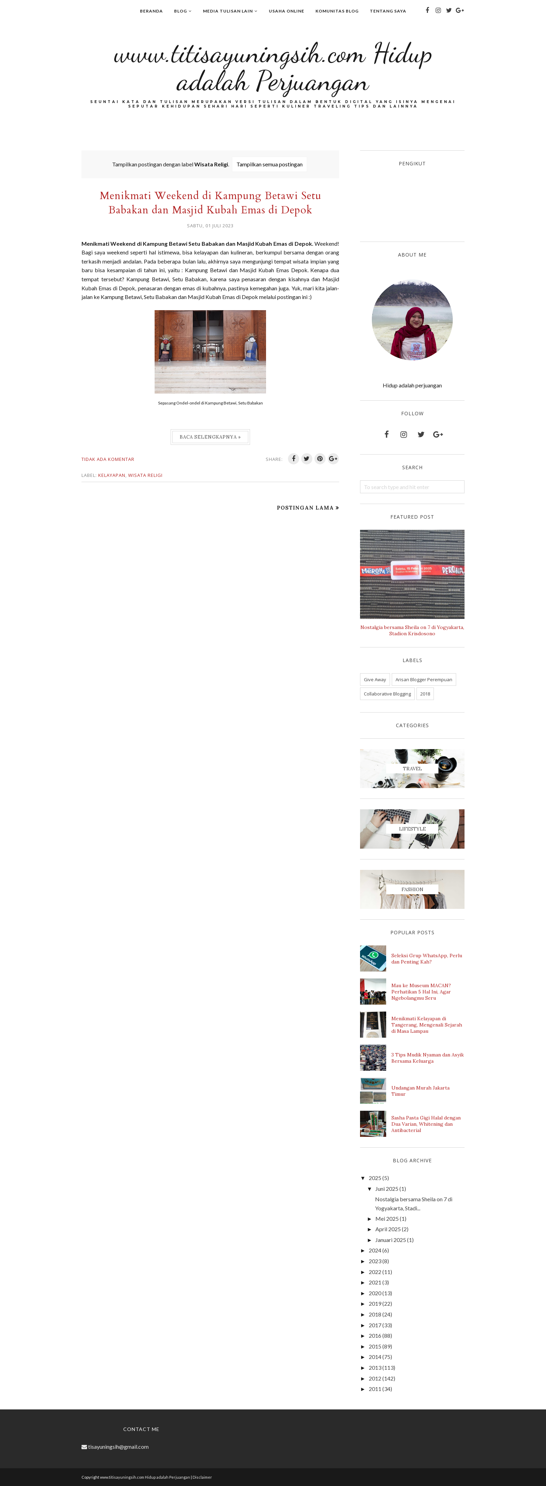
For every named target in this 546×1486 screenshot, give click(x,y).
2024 (375, 1250)
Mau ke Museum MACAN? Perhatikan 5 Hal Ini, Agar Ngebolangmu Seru (421, 991)
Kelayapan (111, 475)
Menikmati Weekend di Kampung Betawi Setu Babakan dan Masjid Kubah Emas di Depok (210, 203)
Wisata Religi (145, 475)
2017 (375, 1325)
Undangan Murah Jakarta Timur (420, 1091)
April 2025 (388, 1229)
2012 (375, 1378)
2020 (375, 1293)
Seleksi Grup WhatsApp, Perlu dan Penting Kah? (426, 958)
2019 (375, 1303)
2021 (375, 1282)
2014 (375, 1356)
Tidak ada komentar (107, 459)
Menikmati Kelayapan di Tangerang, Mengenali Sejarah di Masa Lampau (426, 1024)
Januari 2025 (390, 1239)
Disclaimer (202, 1477)
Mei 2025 (387, 1218)
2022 (375, 1271)
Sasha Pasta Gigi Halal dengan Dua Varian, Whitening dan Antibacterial (426, 1124)
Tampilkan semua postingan (269, 164)
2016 (375, 1335)
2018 (425, 694)
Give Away (375, 679)
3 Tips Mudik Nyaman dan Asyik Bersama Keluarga (427, 1058)
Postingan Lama (305, 507)
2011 (375, 1388)
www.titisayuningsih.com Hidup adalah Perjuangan (273, 66)
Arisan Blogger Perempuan (424, 679)
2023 (375, 1261)
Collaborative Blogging (387, 694)
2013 (375, 1367)
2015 (375, 1346)
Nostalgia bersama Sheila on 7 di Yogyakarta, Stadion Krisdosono (412, 630)
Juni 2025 (386, 1188)
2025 (375, 1177)
